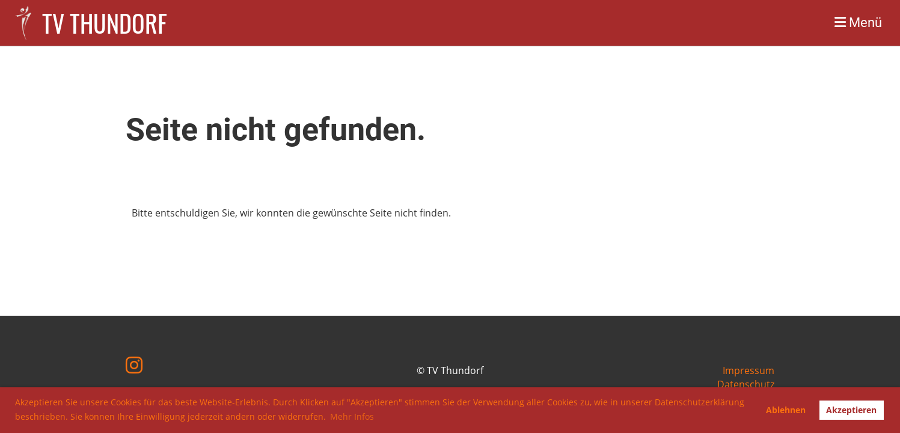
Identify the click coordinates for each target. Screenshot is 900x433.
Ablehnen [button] (786, 410)
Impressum (748, 370)
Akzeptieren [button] (851, 410)
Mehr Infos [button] (352, 416)
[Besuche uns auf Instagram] (134, 365)
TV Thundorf (104, 23)
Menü (858, 22)
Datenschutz (745, 384)
